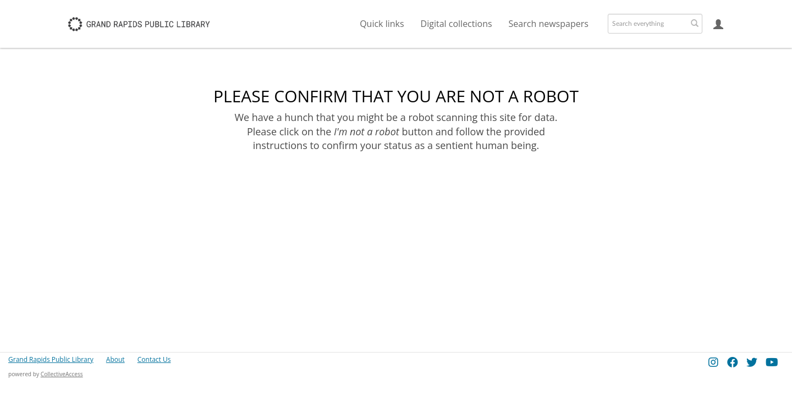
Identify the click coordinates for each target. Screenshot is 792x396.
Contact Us (154, 359)
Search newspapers (548, 24)
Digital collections (456, 24)
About (115, 359)
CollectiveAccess (62, 374)
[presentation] (395, 187)
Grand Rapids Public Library (51, 359)
